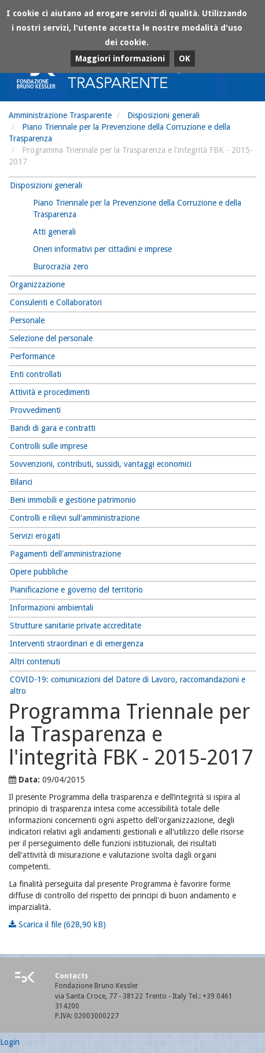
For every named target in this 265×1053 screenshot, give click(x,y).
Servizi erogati (35, 535)
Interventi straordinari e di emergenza (76, 643)
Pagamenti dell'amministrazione (65, 553)
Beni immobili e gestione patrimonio (73, 499)
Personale (27, 320)
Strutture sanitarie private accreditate (75, 625)
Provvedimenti (35, 410)
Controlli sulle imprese (48, 446)
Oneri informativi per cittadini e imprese (102, 249)
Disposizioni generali (163, 115)
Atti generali (54, 231)
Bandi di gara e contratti (52, 428)
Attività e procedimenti (50, 392)
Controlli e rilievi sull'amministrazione (74, 517)
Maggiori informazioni (120, 58)
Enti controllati (35, 374)
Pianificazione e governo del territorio (76, 589)
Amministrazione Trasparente (60, 115)
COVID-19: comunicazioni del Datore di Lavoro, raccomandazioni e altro (127, 685)
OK (184, 58)
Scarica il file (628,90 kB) (57, 924)
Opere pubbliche (39, 571)
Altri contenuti (35, 661)
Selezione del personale (51, 338)
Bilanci (21, 482)
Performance (32, 356)
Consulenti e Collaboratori (56, 302)
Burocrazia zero (61, 266)
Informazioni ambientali (51, 607)
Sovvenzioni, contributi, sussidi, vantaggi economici (101, 464)
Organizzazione (37, 284)
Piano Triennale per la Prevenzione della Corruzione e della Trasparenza (137, 208)
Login (10, 1042)
